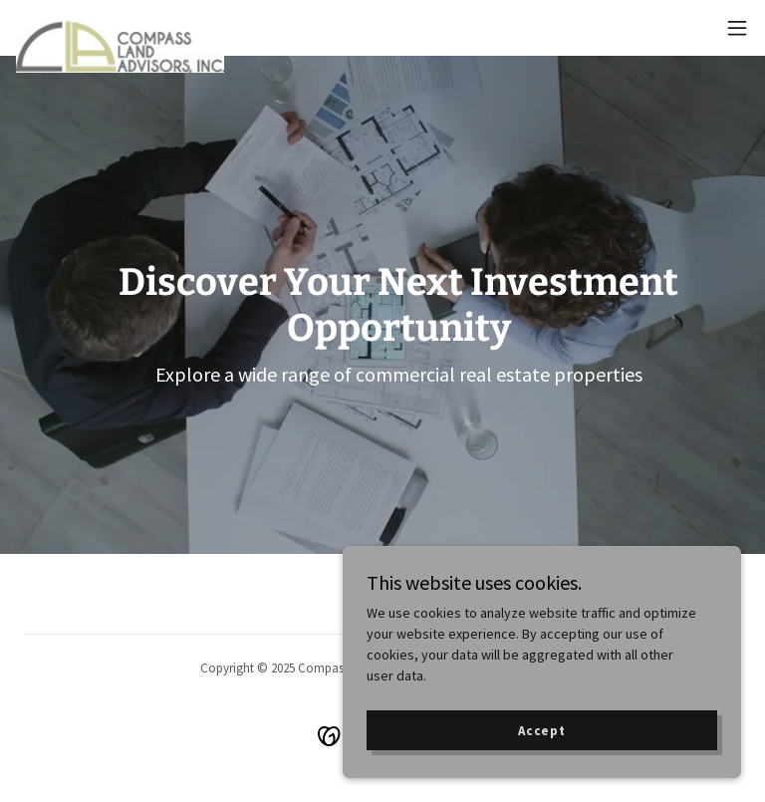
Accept (542, 730)
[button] (737, 28)
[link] (120, 28)
